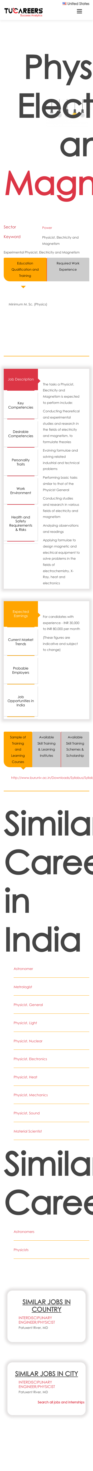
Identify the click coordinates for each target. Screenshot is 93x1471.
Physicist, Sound (27, 1113)
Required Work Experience (68, 266)
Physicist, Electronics (30, 1059)
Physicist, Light (25, 1023)
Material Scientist (28, 1131)
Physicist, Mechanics (31, 1095)
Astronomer (23, 969)
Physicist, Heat (25, 1077)
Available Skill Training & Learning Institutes (46, 746)
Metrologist (23, 987)
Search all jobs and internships (61, 1402)
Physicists (21, 1250)
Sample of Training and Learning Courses (18, 749)
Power (47, 228)
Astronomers (24, 1232)
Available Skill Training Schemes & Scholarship (75, 746)
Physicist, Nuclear (28, 1041)
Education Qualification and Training (25, 269)
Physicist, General (28, 1005)
